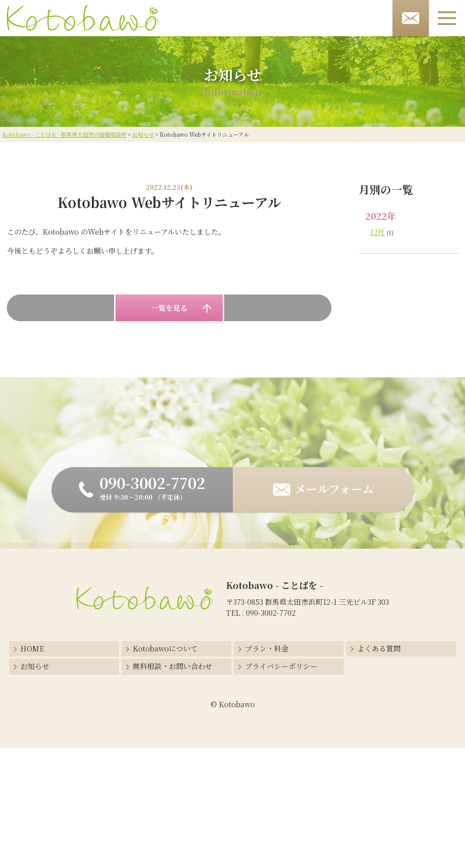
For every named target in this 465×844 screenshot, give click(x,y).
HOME (32, 648)
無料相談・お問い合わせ (172, 666)
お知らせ (34, 666)
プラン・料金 (266, 648)
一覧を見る (169, 308)
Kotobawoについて (165, 648)
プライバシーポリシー (281, 666)
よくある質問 (379, 648)
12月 (377, 232)
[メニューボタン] (447, 18)
